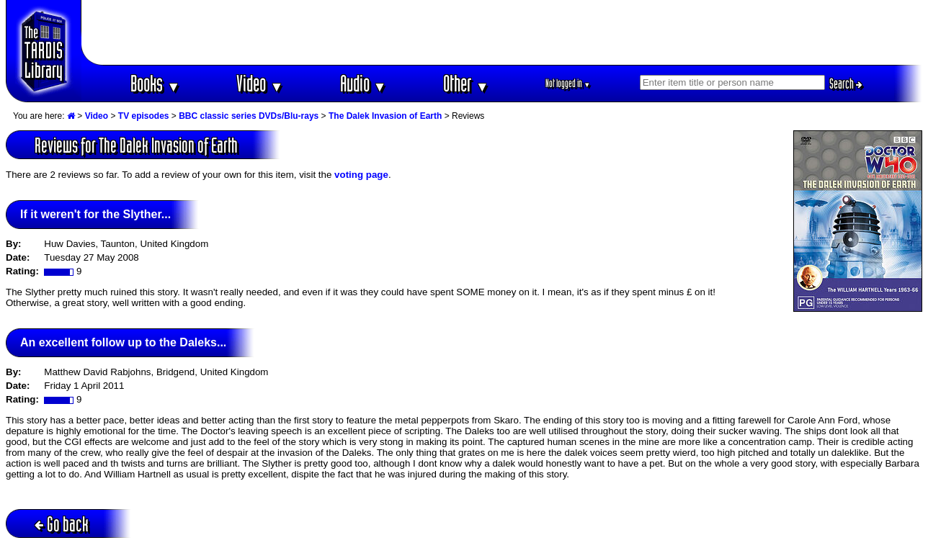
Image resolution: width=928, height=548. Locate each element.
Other (466, 83)
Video (259, 83)
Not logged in (568, 83)
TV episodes (143, 116)
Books (155, 83)
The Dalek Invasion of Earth (385, 116)
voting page (361, 174)
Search (845, 83)
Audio (363, 83)
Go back (62, 524)
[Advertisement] (502, 32)
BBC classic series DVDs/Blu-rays (248, 116)
